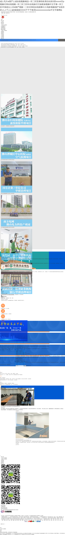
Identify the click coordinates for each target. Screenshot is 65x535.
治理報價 (2, 460)
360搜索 (31, 515)
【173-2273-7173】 (4, 15)
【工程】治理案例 (4, 457)
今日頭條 (41, 515)
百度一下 (28, 515)
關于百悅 (2, 20)
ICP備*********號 (23, 515)
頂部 (0, 531)
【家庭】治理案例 (4, 30)
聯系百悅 (2, 38)
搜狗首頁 (34, 515)
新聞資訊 (2, 33)
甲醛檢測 (2, 32)
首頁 (1, 19)
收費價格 (2, 31)
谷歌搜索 (38, 515)
